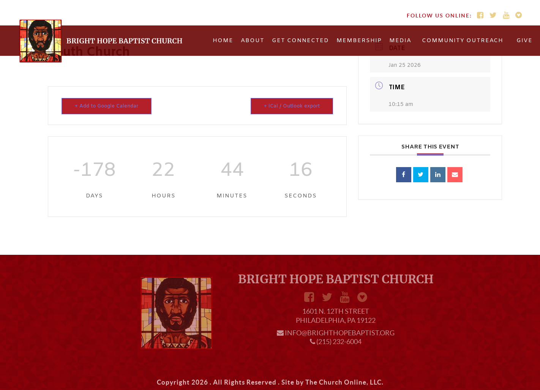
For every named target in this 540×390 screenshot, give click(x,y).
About (252, 40)
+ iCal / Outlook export (292, 106)
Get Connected (300, 40)
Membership (359, 40)
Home (223, 40)
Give (524, 40)
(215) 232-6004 (339, 342)
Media (400, 40)
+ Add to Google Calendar (106, 106)
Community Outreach (462, 40)
